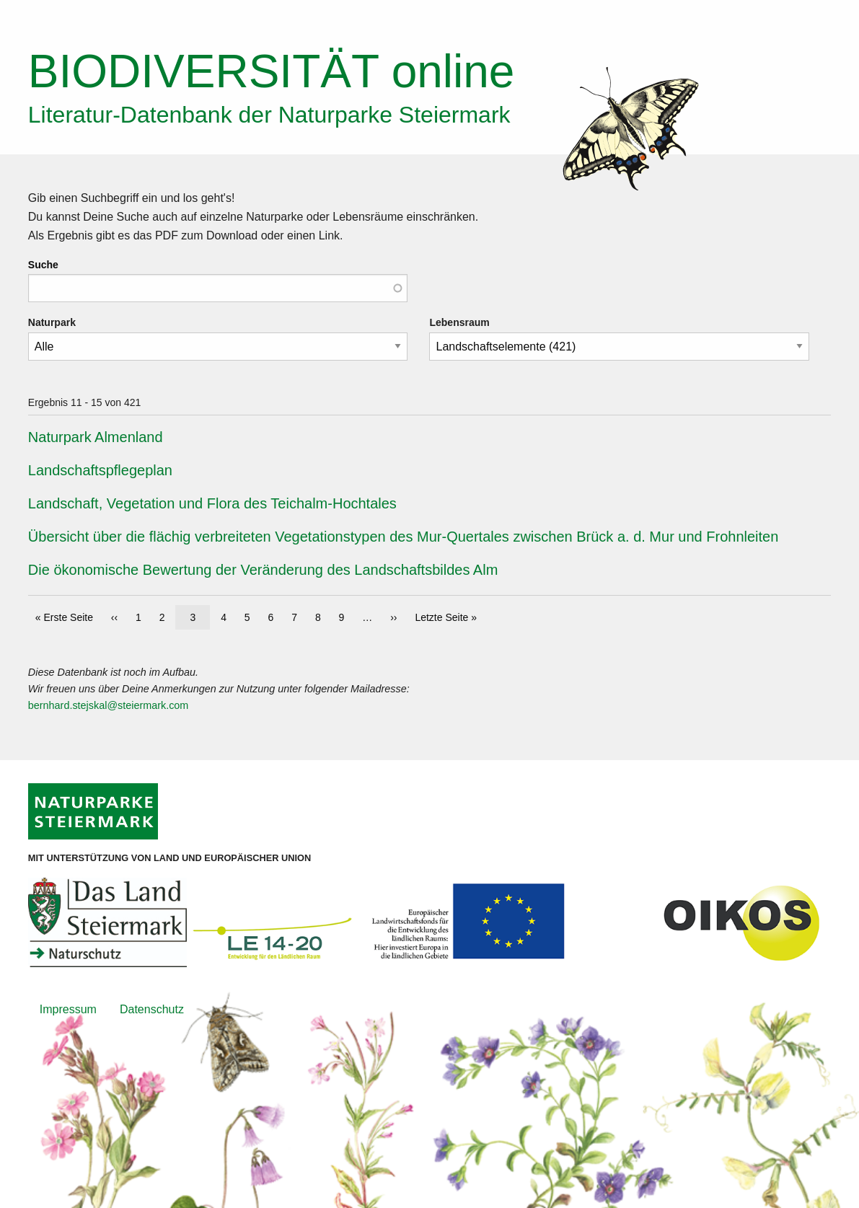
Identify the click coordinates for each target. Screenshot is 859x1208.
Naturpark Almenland (95, 437)
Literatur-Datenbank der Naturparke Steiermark (269, 115)
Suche (43, 264)
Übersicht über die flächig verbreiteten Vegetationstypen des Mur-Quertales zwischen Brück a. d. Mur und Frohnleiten (403, 537)
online (271, 71)
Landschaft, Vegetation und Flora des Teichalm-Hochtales (212, 503)
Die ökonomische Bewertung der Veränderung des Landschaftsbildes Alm (263, 570)
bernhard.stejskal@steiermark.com (108, 705)
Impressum (68, 1009)
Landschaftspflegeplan (100, 470)
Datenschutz (152, 1009)
